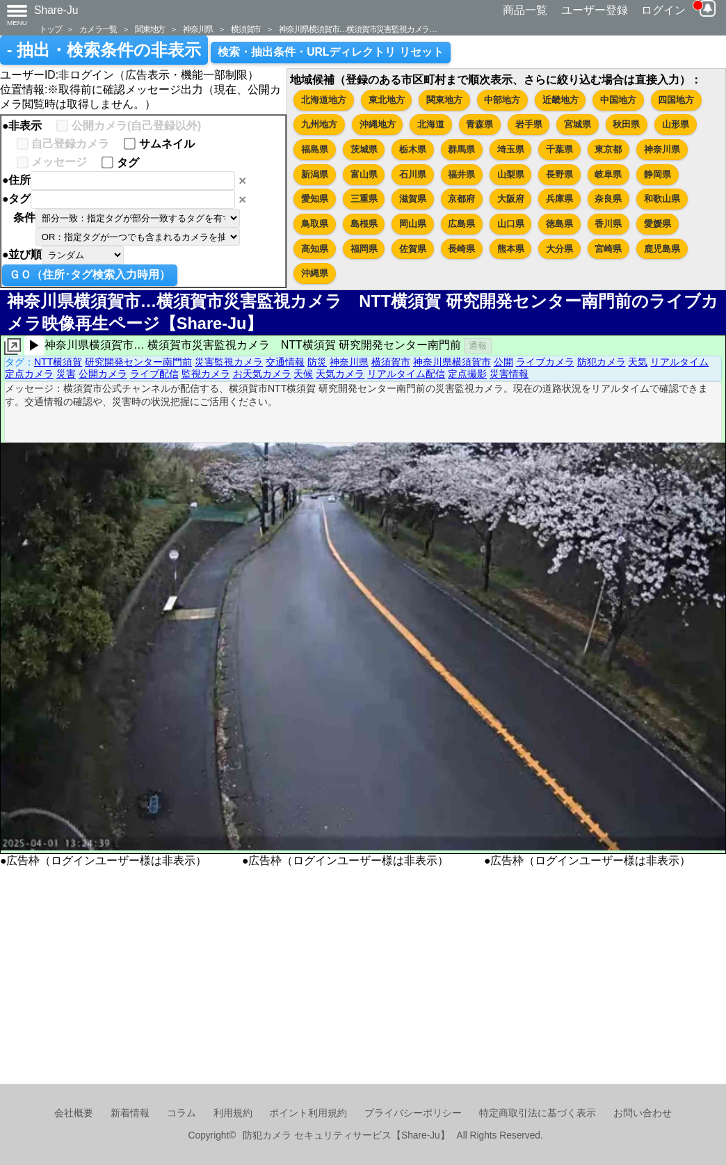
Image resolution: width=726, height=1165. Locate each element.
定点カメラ (29, 373)
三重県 (364, 198)
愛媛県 (657, 224)
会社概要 (73, 1113)
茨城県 (364, 149)
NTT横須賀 (58, 361)
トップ (50, 28)
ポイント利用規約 (308, 1113)
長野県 (559, 174)
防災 (317, 361)
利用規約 (232, 1113)
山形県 (675, 124)
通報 (478, 345)
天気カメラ (340, 373)
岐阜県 (608, 174)
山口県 (510, 224)
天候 (303, 373)
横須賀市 (246, 28)
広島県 (461, 224)
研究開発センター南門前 (138, 361)
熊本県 (510, 249)
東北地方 (387, 100)
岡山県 (412, 224)
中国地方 (618, 100)
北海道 (430, 124)
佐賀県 (412, 249)
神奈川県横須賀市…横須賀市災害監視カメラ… (358, 28)
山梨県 (510, 174)
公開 (503, 361)
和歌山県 (662, 198)
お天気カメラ (262, 373)
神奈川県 (198, 28)
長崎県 (461, 249)
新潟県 (314, 174)
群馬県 (461, 149)
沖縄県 (314, 273)
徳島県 (559, 224)
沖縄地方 (378, 124)
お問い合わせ (642, 1113)
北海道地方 (323, 100)
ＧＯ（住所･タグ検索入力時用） (89, 274)
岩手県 (528, 124)
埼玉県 (510, 149)
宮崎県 (608, 249)
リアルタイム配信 (406, 373)
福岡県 (364, 249)
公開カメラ (103, 373)
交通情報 (285, 361)
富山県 (364, 174)
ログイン (663, 10)
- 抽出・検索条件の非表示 (104, 50)
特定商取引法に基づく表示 (537, 1113)
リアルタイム (679, 361)
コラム (181, 1113)
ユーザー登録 (594, 10)
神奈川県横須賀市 (452, 361)
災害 (66, 373)
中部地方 (502, 100)
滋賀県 (412, 198)
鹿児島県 (662, 249)
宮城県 (577, 124)
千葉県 (559, 149)
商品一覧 (525, 10)
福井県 (461, 174)
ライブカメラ (545, 361)
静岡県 (657, 174)
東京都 (608, 149)
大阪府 (510, 198)
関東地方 (150, 28)
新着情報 (130, 1113)
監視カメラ (206, 373)
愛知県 (314, 198)
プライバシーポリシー (413, 1113)
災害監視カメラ (229, 361)
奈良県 (608, 198)
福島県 (314, 149)
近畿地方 (560, 100)
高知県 (314, 249)
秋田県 (626, 124)
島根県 (364, 224)
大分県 (559, 249)
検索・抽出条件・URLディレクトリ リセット (331, 52)
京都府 (461, 198)
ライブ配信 (154, 373)
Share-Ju (56, 10)
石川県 (412, 174)
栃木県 (412, 149)
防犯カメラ (601, 361)
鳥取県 (314, 224)
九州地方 (319, 124)
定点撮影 (467, 373)
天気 (637, 361)
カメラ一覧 (98, 28)
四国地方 (676, 100)
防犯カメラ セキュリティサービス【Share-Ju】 (346, 1135)
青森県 (479, 124)
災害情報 (509, 373)
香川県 (608, 224)
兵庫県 (559, 198)
